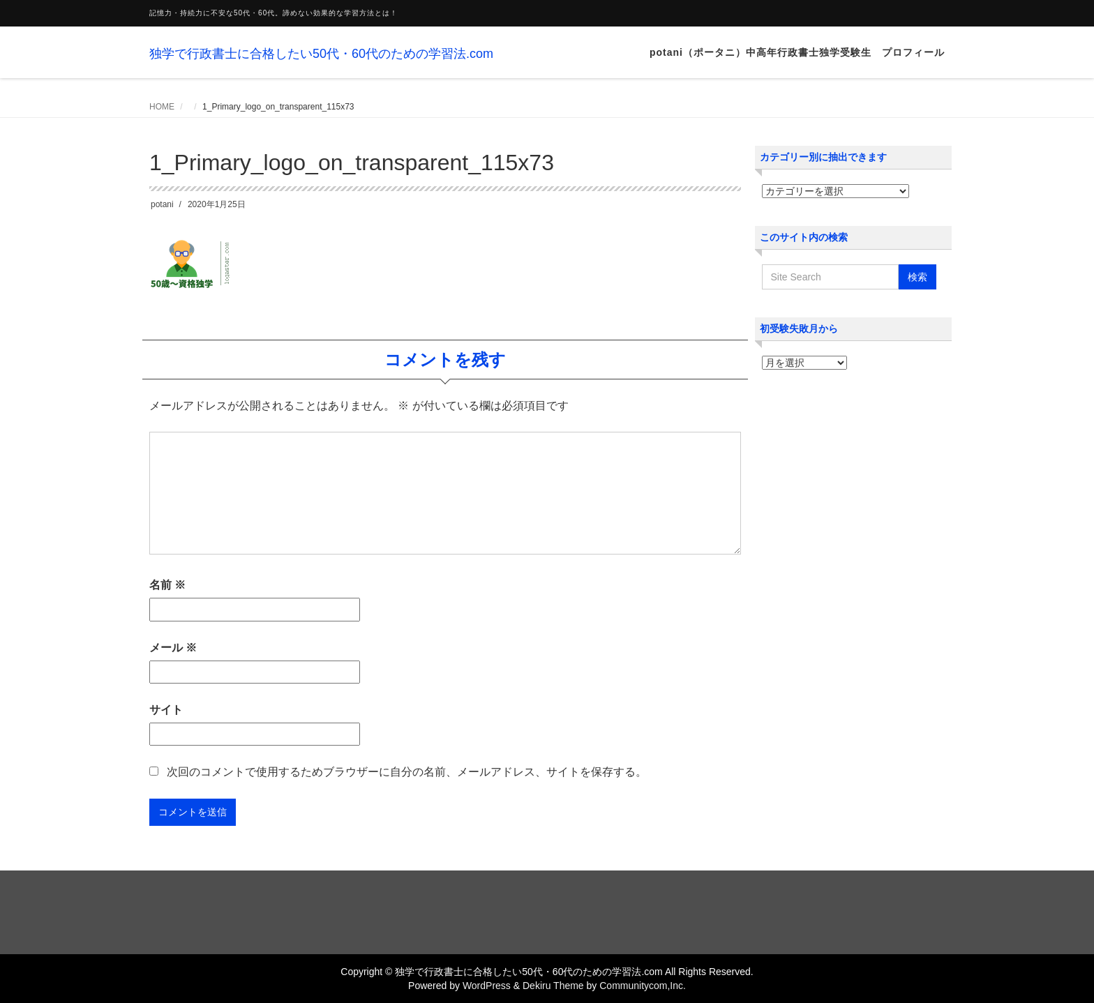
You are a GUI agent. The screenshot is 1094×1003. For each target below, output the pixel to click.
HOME (161, 107)
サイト (166, 710)
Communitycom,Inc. (642, 985)
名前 (167, 585)
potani (162, 204)
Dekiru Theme (553, 985)
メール (173, 648)
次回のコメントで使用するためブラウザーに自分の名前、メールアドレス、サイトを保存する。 (407, 772)
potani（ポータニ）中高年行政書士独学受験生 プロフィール (797, 52)
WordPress (487, 985)
